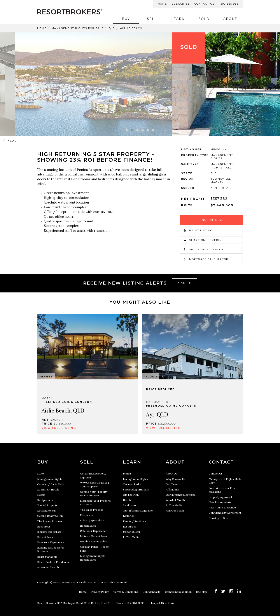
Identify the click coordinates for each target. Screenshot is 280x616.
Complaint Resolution (178, 591)
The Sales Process (91, 509)
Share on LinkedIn (203, 240)
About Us (171, 473)
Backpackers (45, 500)
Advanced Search (48, 567)
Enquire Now (211, 219)
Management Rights (49, 479)
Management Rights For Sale (77, 28)
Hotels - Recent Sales (93, 541)
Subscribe (181, 3)
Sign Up (184, 283)
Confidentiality (152, 591)
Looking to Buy (46, 510)
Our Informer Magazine (138, 510)
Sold (204, 19)
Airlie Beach (131, 28)
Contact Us (204, 3)
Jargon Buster (131, 531)
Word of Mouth (175, 500)
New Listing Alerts (220, 502)
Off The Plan (131, 494)
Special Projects (47, 505)
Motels (127, 473)
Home (162, 3)
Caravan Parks (132, 484)
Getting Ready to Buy (50, 515)
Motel (40, 473)
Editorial (128, 515)
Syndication (130, 505)
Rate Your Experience (50, 542)
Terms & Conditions (126, 591)
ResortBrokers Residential (53, 562)
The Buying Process (49, 521)
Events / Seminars (134, 521)
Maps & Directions (162, 603)
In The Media (131, 537)
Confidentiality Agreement (225, 512)
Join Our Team (175, 510)
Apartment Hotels (48, 489)
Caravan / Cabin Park (50, 484)
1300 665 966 (228, 3)
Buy (126, 19)
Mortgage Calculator (206, 259)
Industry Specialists (49, 531)
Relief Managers (47, 556)
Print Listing (198, 230)
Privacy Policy (100, 591)
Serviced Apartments (136, 489)
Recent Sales (45, 537)
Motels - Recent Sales (93, 536)
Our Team (172, 484)
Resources (44, 526)
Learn (178, 19)
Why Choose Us (176, 479)
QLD (112, 28)
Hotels (41, 494)
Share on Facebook (204, 249)
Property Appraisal (220, 497)
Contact (221, 462)
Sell (152, 19)
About (230, 19)
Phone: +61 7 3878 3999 (130, 603)
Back (12, 141)
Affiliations (172, 489)
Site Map (202, 591)
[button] (127, 130)
